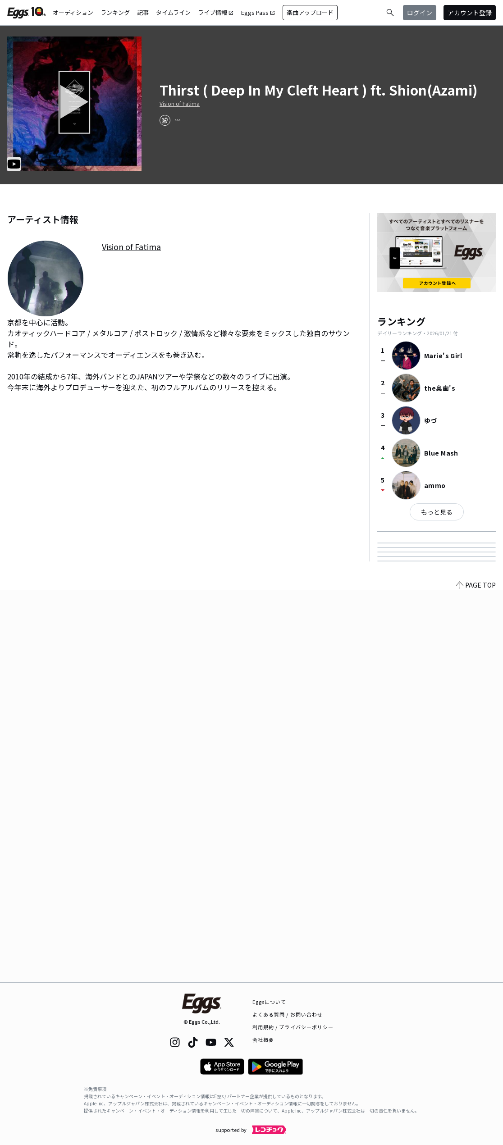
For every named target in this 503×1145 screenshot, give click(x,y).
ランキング (115, 12)
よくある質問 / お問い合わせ (287, 1014)
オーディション (73, 12)
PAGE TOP (476, 976)
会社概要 (263, 1039)
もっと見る (437, 511)
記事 (143, 12)
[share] (165, 120)
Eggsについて (269, 1001)
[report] (177, 120)
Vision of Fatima (180, 103)
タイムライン (173, 12)
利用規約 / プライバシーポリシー (293, 1027)
